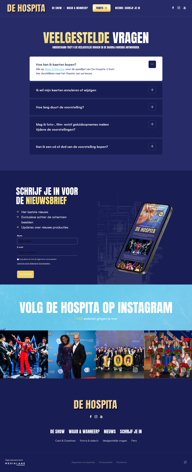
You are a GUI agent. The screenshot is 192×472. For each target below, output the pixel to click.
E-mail (20, 247)
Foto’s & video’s (89, 440)
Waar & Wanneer (55, 69)
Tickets (101, 8)
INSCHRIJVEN (25, 274)
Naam (19, 235)
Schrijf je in (132, 8)
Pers (134, 440)
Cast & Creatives (65, 440)
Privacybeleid (105, 462)
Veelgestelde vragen (115, 440)
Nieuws (119, 8)
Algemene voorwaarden (83, 462)
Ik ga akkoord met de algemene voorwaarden (38, 259)
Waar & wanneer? (77, 8)
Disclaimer (121, 462)
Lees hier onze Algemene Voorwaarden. (33, 263)
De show (57, 8)
